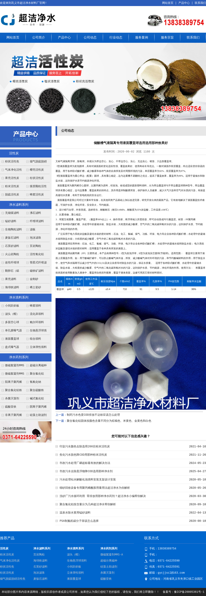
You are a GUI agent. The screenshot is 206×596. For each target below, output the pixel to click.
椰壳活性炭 (37, 169)
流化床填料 (37, 314)
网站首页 (167, 3)
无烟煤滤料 (12, 213)
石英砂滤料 (12, 246)
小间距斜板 (12, 305)
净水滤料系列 (18, 205)
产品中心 (184, 3)
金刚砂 (34, 279)
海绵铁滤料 (12, 287)
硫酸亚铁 (10, 406)
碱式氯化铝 (37, 398)
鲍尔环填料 (37, 322)
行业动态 (115, 38)
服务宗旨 (167, 38)
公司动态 (90, 38)
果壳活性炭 (12, 178)
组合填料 (35, 338)
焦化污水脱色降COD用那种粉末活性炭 (83, 454)
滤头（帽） (12, 314)
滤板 (32, 229)
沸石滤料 (35, 213)
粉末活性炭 (12, 186)
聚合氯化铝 (37, 373)
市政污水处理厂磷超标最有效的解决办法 (85, 463)
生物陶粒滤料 (13, 229)
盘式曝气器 (12, 347)
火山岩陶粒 (12, 254)
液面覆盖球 (12, 338)
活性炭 (14, 153)
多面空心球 (12, 322)
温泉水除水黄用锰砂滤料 (75, 512)
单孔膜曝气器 (13, 330)
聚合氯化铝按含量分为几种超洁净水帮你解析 (88, 504)
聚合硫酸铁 (37, 390)
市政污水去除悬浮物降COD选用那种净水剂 (86, 471)
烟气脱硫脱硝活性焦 (12, 578)
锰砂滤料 (10, 221)
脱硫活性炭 (12, 194)
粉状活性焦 (12, 161)
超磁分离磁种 (38, 365)
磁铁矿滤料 (37, 270)
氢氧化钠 (35, 382)
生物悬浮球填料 (77, 560)
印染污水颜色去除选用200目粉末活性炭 (85, 446)
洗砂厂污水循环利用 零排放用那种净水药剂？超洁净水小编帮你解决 (103, 496)
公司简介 (38, 38)
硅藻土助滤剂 (38, 415)
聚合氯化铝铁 (13, 390)
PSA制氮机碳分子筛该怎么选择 (79, 521)
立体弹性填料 (38, 347)
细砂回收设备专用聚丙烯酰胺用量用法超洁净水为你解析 (95, 488)
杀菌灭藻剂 (12, 398)
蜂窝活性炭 (37, 194)
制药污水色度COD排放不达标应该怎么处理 (93, 414)
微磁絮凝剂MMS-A (111, 554)
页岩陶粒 (35, 246)
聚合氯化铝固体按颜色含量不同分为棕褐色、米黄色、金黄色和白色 (109, 421)
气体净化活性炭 (10, 560)
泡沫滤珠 (35, 237)
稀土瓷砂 (35, 287)
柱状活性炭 (37, 178)
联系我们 (200, 3)
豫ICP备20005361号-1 (189, 592)
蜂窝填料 (35, 305)
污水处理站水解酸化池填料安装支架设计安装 (88, 479)
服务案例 (141, 38)
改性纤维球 (12, 262)
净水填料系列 (18, 298)
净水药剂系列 (18, 357)
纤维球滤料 (37, 221)
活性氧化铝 (37, 254)
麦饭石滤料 (12, 237)
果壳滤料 (10, 279)
